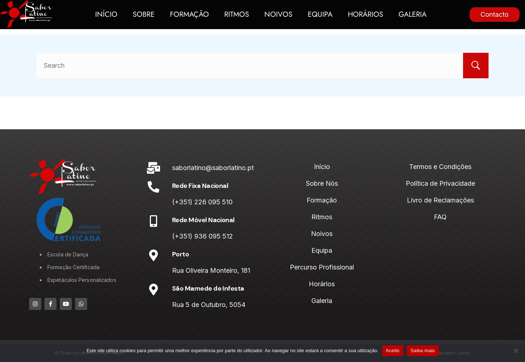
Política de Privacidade (440, 183)
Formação (189, 14)
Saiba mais (423, 350)
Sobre (144, 14)
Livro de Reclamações (440, 200)
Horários (365, 14)
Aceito (393, 350)
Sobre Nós (322, 183)
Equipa (320, 14)
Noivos (278, 14)
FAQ (440, 217)
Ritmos (236, 14)
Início (106, 14)
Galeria (412, 14)
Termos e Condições (440, 166)
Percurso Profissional (322, 267)
